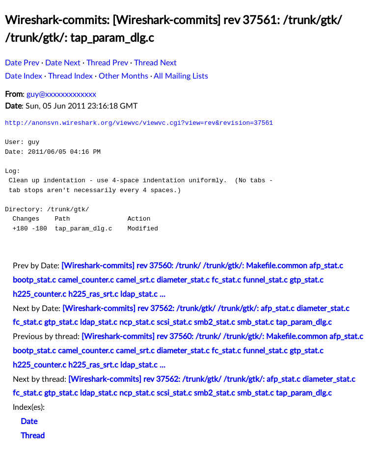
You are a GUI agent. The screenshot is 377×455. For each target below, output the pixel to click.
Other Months (123, 76)
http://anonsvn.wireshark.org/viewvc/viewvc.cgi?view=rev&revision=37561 (139, 122)
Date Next (63, 63)
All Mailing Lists (181, 76)
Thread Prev (107, 63)
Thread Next (155, 63)
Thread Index (70, 76)
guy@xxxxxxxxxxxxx (61, 94)
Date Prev (22, 63)
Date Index (23, 76)
